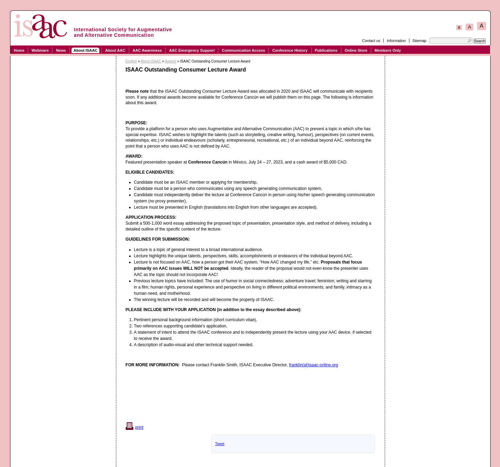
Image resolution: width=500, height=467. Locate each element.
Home (19, 50)
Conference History (289, 50)
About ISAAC (86, 50)
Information (396, 41)
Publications (326, 50)
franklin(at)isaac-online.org (313, 364)
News (61, 50)
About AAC (115, 50)
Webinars (40, 50)
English (131, 61)
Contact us (371, 41)
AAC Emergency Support (192, 50)
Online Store (356, 50)
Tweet (219, 444)
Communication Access (243, 50)
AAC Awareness (147, 50)
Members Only (388, 50)
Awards (170, 61)
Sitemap (419, 41)
